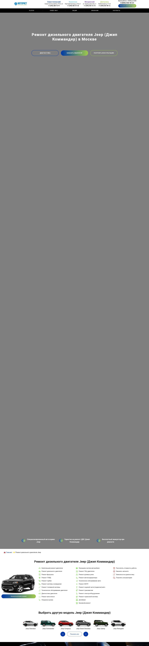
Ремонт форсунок (48, 574)
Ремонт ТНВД (46, 578)
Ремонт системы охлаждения (51, 584)
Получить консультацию (127, 6)
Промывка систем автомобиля (89, 568)
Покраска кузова (47, 600)
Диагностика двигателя (49, 593)
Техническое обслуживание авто (90, 581)
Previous (63, 634)
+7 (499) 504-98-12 (104, 5)
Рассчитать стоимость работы (126, 568)
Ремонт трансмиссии (86, 590)
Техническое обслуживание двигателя (54, 590)
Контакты (116, 10)
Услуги (31, 10)
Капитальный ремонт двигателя (52, 568)
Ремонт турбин (47, 581)
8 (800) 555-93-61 (127, 3)
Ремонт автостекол (48, 596)
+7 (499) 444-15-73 (90, 5)
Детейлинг (82, 600)
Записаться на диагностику (125, 574)
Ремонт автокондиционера (88, 578)
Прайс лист (54, 10)
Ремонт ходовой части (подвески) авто (92, 587)
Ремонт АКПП (83, 584)
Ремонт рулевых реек (86, 574)
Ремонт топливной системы (51, 587)
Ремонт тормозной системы (88, 596)
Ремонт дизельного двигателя (52, 571)
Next (85, 634)
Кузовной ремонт (85, 603)
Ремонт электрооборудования (89, 593)
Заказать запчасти (122, 571)
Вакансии (94, 10)
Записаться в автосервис (19, 596)
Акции (74, 10)
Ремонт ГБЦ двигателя (86, 571)
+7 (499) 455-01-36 (73, 5)
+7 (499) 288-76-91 (54, 5)
